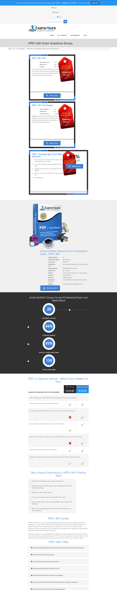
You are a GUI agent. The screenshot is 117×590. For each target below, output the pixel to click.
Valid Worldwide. (19, 97)
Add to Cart (34, 69)
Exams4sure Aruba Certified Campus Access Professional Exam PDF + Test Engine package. (84, 278)
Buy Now (103, 442)
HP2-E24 (10, 441)
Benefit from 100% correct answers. (20, 285)
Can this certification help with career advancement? (22, 346)
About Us (16, 587)
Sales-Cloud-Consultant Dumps (50, 576)
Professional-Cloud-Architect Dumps (67, 576)
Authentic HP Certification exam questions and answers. (26, 277)
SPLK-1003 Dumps (67, 579)
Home (74, 15)
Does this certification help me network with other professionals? (25, 374)
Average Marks (45, 187)
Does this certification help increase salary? (20, 340)
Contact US (47, 587)
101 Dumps (33, 576)
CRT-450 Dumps (84, 576)
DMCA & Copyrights (59, 587)
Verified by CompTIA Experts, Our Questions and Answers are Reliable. (34, 91)
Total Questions (98, 187)
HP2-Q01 (10, 466)
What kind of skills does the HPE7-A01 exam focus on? (22, 353)
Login (98, 8)
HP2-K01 (10, 460)
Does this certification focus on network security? (21, 395)
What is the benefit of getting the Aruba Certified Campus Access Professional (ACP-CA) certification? (34, 333)
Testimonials (97, 15)
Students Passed (19, 187)
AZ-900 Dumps (50, 579)
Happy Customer (58, 563)
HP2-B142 (10, 485)
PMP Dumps (15, 576)
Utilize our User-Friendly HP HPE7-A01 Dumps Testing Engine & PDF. (34, 94)
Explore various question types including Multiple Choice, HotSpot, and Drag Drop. (32, 294)
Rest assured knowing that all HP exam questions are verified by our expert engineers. (84, 294)
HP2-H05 (10, 454)
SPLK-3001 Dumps (84, 579)
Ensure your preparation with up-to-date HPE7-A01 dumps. (80, 285)
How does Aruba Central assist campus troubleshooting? (23, 408)
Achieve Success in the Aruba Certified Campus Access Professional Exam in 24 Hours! (39, 85)
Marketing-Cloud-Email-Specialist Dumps (101, 576)
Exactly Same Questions (71, 187)
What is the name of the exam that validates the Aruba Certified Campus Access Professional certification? (36, 402)
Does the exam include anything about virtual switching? (23, 381)
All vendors (84, 15)
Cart (108, 15)
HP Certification (21, 31)
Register (89, 8)
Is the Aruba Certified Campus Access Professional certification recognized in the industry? (32, 367)
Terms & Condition (36, 587)
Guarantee (25, 587)
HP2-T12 (10, 473)
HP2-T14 (10, 479)
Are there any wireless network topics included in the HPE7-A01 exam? (27, 388)
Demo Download (66, 150)
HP (14, 31)
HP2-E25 (10, 448)
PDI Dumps (33, 579)
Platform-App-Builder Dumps (16, 580)
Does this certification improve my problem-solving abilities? (24, 360)
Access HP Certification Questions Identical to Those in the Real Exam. (34, 88)
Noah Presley (58, 560)
